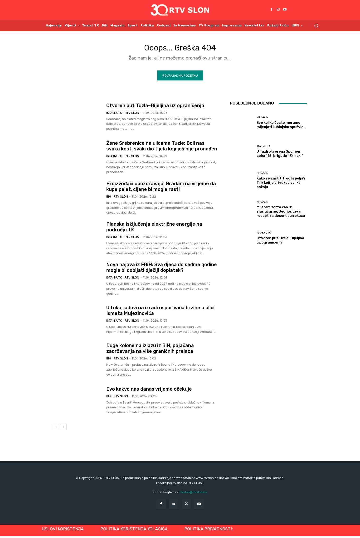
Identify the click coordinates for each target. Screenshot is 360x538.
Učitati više (268, 263)
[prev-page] (56, 429)
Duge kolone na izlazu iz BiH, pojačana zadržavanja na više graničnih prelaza (150, 350)
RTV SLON (132, 114)
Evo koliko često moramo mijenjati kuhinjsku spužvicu (281, 127)
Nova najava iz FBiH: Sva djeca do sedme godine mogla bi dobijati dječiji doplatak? (161, 269)
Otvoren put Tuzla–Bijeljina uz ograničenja (155, 107)
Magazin (262, 119)
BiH (108, 198)
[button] (316, 25)
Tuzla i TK (263, 148)
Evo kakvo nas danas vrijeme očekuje (149, 391)
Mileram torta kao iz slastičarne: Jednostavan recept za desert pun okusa (281, 213)
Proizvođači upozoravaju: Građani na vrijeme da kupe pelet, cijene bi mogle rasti (161, 188)
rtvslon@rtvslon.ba (193, 494)
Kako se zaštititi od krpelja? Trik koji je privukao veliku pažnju (281, 184)
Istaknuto (114, 114)
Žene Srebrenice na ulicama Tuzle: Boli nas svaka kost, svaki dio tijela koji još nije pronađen (161, 148)
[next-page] (64, 429)
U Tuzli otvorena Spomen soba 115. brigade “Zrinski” (280, 155)
